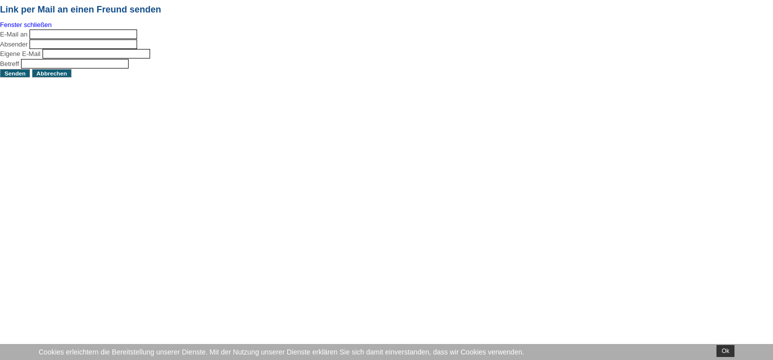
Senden (15, 73)
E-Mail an (14, 34)
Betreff (9, 64)
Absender (14, 44)
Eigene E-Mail (20, 54)
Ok (725, 351)
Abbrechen (52, 73)
